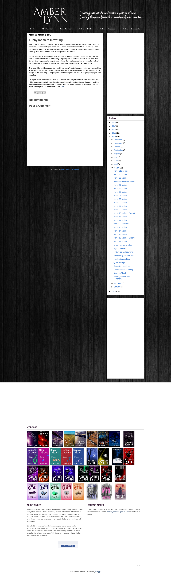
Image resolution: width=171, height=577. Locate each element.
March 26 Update (120, 188)
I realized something (122, 259)
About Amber (47, 29)
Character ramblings (122, 266)
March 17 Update (120, 220)
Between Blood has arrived (124, 181)
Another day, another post (124, 256)
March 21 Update (120, 206)
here (62, 87)
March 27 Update (120, 185)
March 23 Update (120, 199)
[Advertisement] (125, 72)
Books (32, 29)
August (117, 154)
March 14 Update (120, 231)
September (118, 150)
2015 (114, 133)
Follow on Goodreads (131, 29)
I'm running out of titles (123, 245)
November (118, 143)
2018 (114, 122)
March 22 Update (120, 203)
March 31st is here (121, 171)
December (118, 140)
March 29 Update (120, 178)
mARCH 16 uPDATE (122, 224)
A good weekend (120, 248)
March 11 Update (120, 241)
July (116, 157)
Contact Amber (66, 29)
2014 (114, 137)
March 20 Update (120, 210)
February (118, 283)
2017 (114, 126)
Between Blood (120, 273)
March (116, 168)
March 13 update (120, 234)
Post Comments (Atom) (70, 170)
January (117, 287)
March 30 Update (120, 174)
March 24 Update (120, 196)
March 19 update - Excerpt (124, 213)
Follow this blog (68, 546)
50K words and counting (123, 252)
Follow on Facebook (108, 29)
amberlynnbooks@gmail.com (118, 512)
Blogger (98, 572)
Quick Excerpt (119, 262)
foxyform (139, 566)
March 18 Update (120, 217)
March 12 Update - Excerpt (124, 238)
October (117, 147)
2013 (114, 291)
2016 (114, 129)
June (116, 161)
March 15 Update (120, 227)
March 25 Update (120, 192)
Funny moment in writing (123, 270)
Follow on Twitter (85, 29)
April (116, 164)
